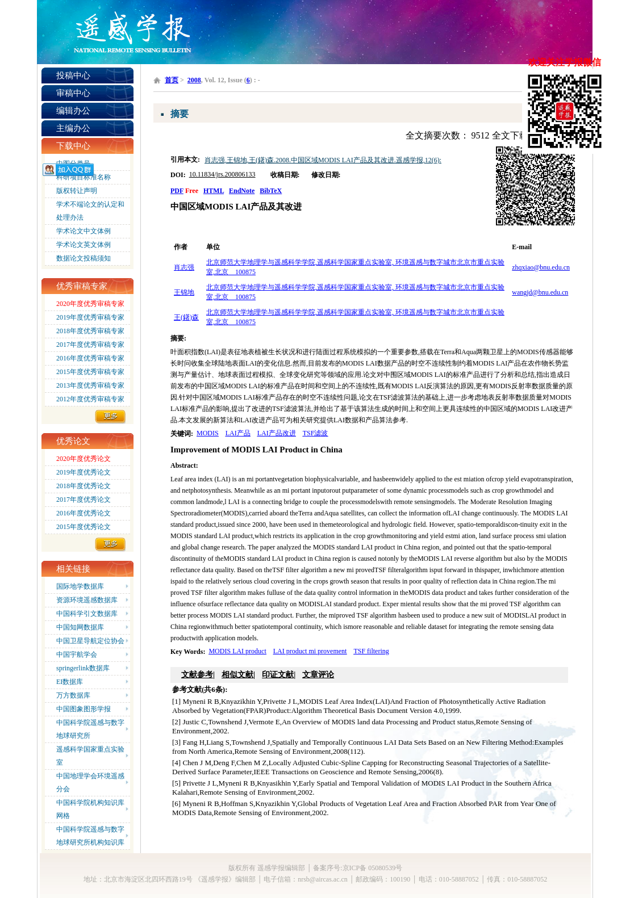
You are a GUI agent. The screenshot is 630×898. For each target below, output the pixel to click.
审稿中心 (73, 93)
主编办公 (73, 128)
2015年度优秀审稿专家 (90, 372)
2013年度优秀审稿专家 (90, 385)
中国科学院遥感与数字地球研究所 (90, 729)
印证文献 (278, 674)
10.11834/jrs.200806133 (222, 174)
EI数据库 (69, 682)
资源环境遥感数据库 (87, 600)
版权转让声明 (76, 191)
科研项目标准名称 (83, 177)
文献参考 (197, 674)
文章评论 (318, 674)
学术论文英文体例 (83, 245)
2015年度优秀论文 (83, 527)
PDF (176, 191)
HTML (213, 191)
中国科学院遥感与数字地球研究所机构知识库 (90, 835)
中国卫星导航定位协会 (90, 641)
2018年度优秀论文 (83, 486)
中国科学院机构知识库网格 (90, 809)
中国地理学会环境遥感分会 (90, 782)
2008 (194, 80)
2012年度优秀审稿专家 (90, 399)
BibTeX (271, 191)
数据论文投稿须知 (83, 258)
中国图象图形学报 (83, 709)
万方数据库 (73, 695)
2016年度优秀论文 (83, 513)
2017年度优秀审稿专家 (90, 345)
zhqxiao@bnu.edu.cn (541, 267)
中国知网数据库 (80, 627)
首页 (171, 80)
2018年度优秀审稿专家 (90, 331)
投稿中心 (73, 75)
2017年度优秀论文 (83, 499)
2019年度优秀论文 (83, 472)
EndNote (241, 191)
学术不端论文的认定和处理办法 (90, 210)
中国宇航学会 (76, 654)
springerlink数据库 (83, 668)
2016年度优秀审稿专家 (90, 358)
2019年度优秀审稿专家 (90, 317)
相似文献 (237, 674)
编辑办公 (73, 110)
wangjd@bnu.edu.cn (540, 292)
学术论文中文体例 (83, 231)
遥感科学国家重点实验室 (90, 755)
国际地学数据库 (80, 586)
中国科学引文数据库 (87, 614)
